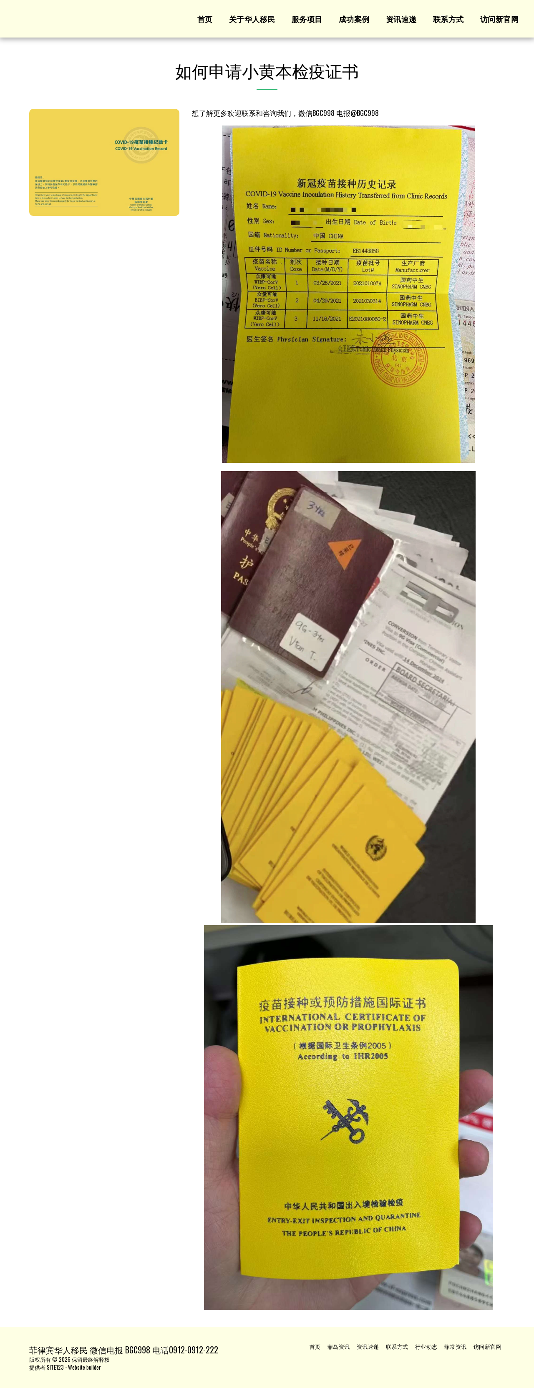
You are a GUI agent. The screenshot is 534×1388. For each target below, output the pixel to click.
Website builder (84, 1367)
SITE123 (55, 1367)
